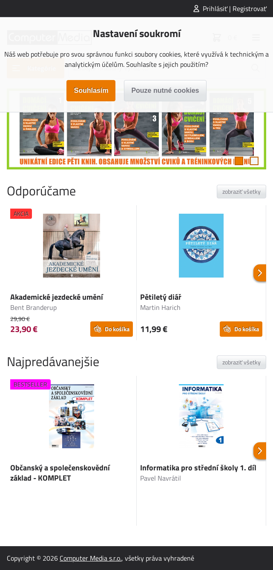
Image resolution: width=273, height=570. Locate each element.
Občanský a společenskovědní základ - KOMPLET (60, 473)
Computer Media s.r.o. (90, 558)
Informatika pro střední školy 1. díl (198, 467)
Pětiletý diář (160, 297)
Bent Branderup (33, 307)
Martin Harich (160, 307)
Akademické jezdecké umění (56, 297)
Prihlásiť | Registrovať (235, 8)
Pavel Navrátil (160, 478)
